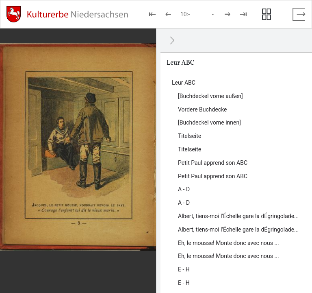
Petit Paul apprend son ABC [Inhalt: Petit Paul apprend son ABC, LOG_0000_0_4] (212, 163)
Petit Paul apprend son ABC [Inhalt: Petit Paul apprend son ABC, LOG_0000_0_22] (212, 176)
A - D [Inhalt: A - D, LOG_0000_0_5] (184, 189)
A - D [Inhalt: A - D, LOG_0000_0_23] (184, 202)
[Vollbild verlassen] (299, 14)
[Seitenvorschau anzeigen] (266, 14)
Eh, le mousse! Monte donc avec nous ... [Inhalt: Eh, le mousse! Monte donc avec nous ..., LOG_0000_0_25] (228, 256)
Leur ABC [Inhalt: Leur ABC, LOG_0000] (183, 82)
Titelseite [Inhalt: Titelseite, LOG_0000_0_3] (189, 136)
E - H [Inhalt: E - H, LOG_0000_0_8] (184, 269)
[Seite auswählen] (198, 14)
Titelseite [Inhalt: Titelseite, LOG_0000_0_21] (189, 149)
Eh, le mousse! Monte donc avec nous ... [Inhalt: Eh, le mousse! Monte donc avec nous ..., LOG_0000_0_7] (228, 243)
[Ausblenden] (172, 40)
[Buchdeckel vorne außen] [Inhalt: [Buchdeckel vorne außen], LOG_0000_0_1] (210, 96)
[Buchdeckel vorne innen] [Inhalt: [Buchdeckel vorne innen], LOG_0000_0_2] (209, 122)
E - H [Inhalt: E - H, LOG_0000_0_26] (184, 283)
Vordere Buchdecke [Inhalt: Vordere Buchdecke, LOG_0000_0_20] (202, 109)
